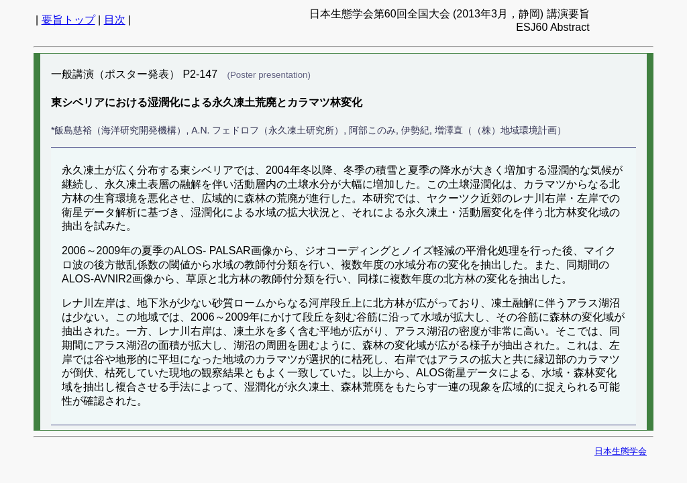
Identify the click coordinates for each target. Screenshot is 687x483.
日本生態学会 (620, 451)
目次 (114, 19)
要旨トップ (68, 19)
